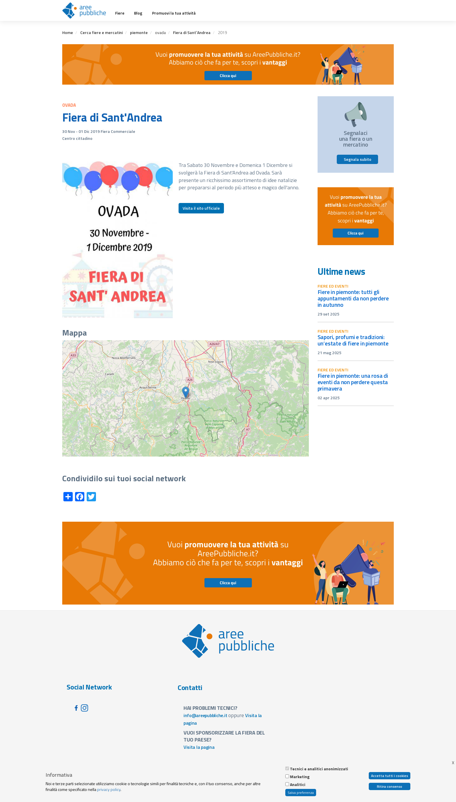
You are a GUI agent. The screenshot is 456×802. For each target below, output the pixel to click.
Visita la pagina (199, 747)
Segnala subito (357, 159)
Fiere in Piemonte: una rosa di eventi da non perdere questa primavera (353, 382)
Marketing (299, 777)
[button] (185, 392)
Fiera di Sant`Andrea (192, 32)
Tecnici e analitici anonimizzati (319, 769)
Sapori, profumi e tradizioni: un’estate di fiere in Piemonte (353, 340)
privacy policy (108, 789)
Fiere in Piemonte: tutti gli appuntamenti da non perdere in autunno (353, 298)
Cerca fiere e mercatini (101, 32)
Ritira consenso (389, 786)
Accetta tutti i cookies (389, 775)
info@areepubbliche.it (205, 715)
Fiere (119, 13)
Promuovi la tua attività (174, 13)
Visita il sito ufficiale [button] (201, 208)
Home (67, 32)
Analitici (297, 784)
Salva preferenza (301, 792)
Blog (138, 13)
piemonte (139, 32)
